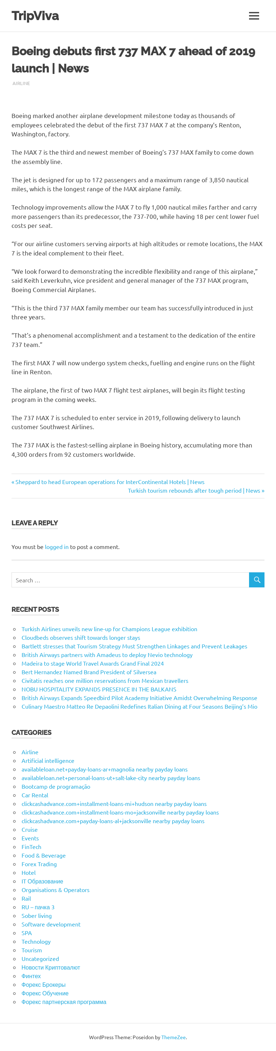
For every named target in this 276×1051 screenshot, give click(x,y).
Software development (51, 924)
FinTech (31, 846)
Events (30, 837)
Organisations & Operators (55, 889)
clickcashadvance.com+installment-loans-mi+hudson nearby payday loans (114, 803)
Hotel (29, 872)
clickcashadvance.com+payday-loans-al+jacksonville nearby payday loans (113, 820)
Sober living (37, 915)
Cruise (30, 829)
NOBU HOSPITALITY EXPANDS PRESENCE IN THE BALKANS (99, 689)
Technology (36, 941)
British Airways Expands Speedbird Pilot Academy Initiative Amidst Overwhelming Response (139, 697)
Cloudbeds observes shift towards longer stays (81, 637)
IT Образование (42, 881)
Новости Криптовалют (51, 967)
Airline (21, 83)
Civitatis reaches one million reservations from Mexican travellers (105, 680)
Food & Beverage (44, 855)
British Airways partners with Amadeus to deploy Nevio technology (107, 654)
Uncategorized (40, 958)
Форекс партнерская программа (64, 1001)
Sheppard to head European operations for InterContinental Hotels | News (109, 481)
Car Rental (35, 794)
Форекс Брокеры (44, 984)
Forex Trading (39, 863)
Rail (26, 898)
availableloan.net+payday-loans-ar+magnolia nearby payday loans (105, 769)
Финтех (31, 975)
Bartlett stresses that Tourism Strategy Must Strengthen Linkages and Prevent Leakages (134, 645)
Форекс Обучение (45, 992)
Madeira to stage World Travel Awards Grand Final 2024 (93, 663)
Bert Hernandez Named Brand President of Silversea (89, 671)
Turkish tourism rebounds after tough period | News (194, 490)
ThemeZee (173, 1037)
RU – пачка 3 (38, 906)
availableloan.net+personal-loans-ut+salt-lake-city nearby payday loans (111, 777)
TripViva (36, 15)
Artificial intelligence (48, 760)
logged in (57, 546)
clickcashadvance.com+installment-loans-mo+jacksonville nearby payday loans (120, 812)
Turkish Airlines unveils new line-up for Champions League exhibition (109, 628)
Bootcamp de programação (56, 786)
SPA (27, 932)
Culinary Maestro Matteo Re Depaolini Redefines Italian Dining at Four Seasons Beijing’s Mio (139, 706)
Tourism (32, 949)
